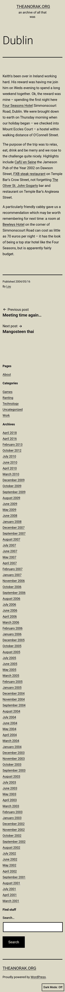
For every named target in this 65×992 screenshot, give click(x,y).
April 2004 (10, 735)
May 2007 (9, 557)
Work (6, 415)
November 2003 (14, 758)
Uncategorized (13, 409)
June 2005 (10, 664)
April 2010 (10, 468)
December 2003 (14, 753)
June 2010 (10, 462)
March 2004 (11, 741)
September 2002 (14, 841)
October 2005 (12, 646)
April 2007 (10, 563)
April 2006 (10, 616)
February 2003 (13, 812)
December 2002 (14, 824)
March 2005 (11, 675)
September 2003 (14, 770)
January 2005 (12, 687)
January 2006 (12, 634)
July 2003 (9, 782)
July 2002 (9, 853)
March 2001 (11, 901)
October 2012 (12, 450)
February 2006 (13, 628)
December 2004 (14, 693)
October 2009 (12, 486)
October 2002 (12, 835)
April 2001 (10, 895)
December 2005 (14, 640)
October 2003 (12, 764)
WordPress (38, 977)
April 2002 (10, 871)
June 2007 (10, 551)
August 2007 (11, 539)
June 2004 (10, 723)
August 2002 (11, 847)
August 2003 (11, 776)
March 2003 (11, 806)
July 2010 (9, 456)
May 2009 (9, 510)
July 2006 (9, 604)
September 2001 (14, 877)
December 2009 (14, 480)
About (7, 374)
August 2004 (11, 711)
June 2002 (10, 859)
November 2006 (14, 581)
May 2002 (9, 865)
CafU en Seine (25, 162)
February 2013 (13, 444)
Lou (8, 286)
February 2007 (13, 569)
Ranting (8, 398)
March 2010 (11, 474)
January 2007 (12, 575)
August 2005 (11, 652)
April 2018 (10, 433)
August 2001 (11, 883)
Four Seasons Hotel (18, 105)
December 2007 (14, 527)
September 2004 (14, 705)
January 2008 (12, 521)
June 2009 (10, 504)
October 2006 (12, 587)
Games (7, 392)
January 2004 (12, 747)
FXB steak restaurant (29, 174)
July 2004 (9, 717)
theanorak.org (33, 6)
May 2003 (9, 794)
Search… (9, 918)
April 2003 (10, 800)
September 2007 (14, 533)
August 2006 (11, 598)
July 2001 (9, 889)
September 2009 (14, 492)
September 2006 (14, 593)
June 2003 (10, 788)
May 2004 (9, 729)
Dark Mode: (53, 987)
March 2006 (11, 622)
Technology (11, 403)
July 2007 (9, 545)
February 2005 (13, 681)
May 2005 (9, 670)
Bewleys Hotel (13, 224)
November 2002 (14, 829)
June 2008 (10, 515)
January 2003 (12, 818)
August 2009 (11, 498)
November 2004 (14, 699)
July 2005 (9, 658)
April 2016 (10, 438)
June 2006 (10, 610)
